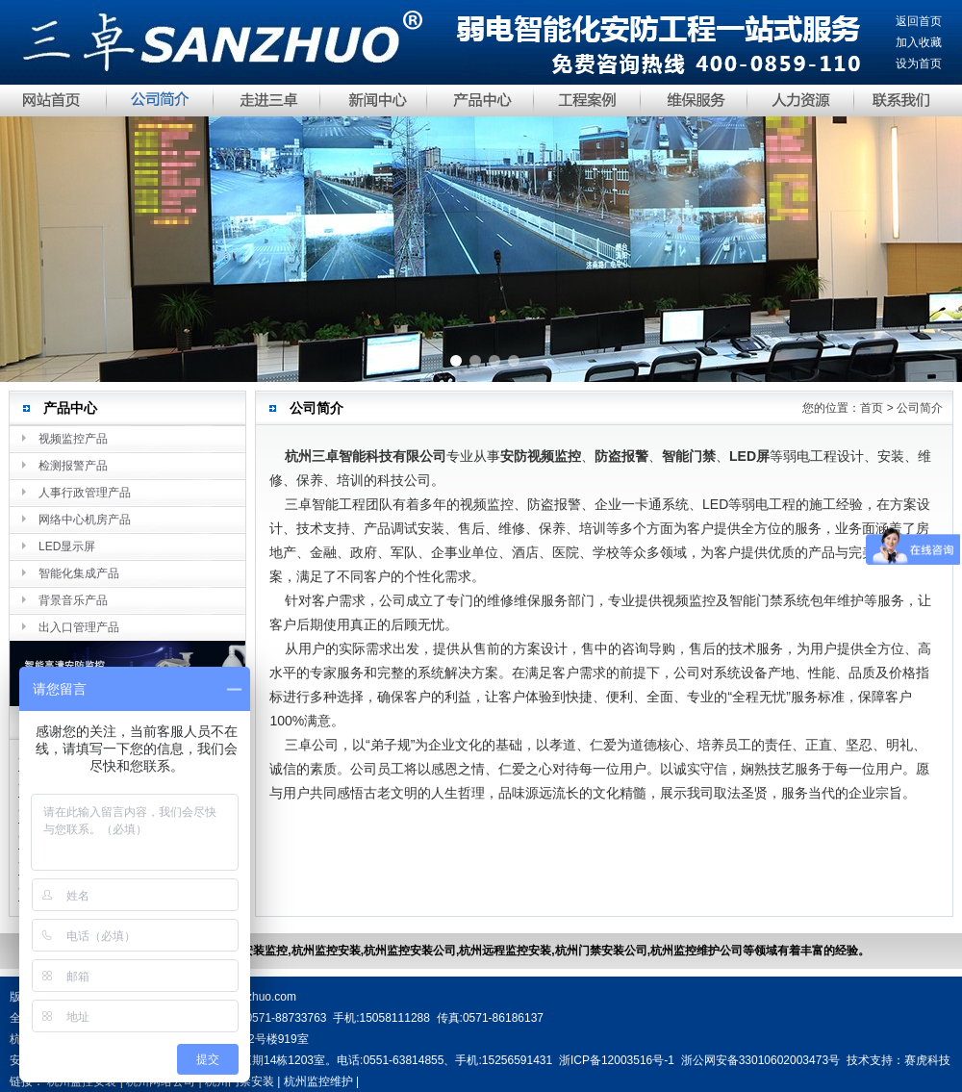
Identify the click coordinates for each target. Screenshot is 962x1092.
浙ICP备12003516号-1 (616, 1060)
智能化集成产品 (78, 573)
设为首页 (919, 63)
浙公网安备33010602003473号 (760, 1060)
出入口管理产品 (78, 627)
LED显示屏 (66, 546)
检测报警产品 (73, 465)
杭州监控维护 (318, 1081)
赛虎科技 (927, 1060)
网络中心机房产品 (84, 519)
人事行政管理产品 (84, 492)
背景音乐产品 (73, 600)
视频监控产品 (73, 438)
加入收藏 (919, 42)
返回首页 (919, 21)
